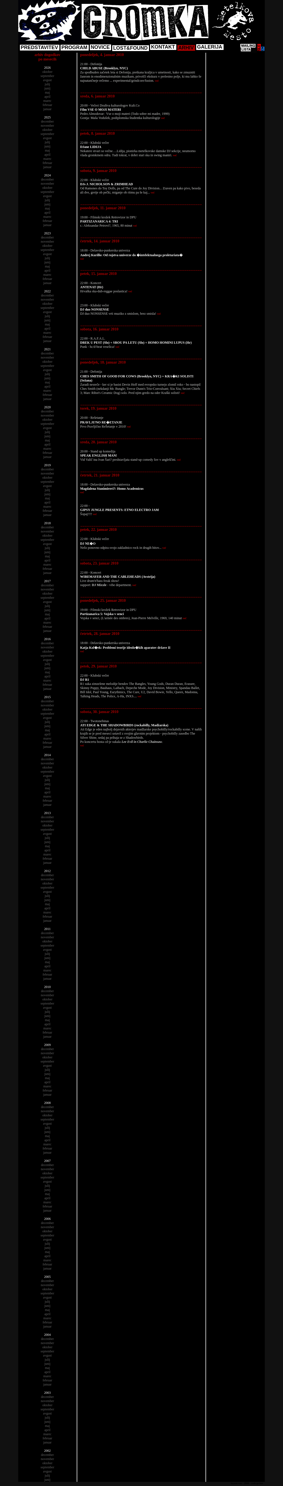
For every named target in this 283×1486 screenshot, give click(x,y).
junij (47, 88)
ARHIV (186, 48)
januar (47, 109)
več (157, 80)
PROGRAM (74, 47)
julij (47, 84)
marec (47, 101)
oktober (47, 72)
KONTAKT (163, 47)
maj (47, 92)
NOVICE (100, 47)
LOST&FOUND (130, 48)
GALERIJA (209, 47)
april (47, 97)
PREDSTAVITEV (39, 47)
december (47, 121)
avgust (47, 80)
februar (47, 105)
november (47, 126)
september (47, 76)
